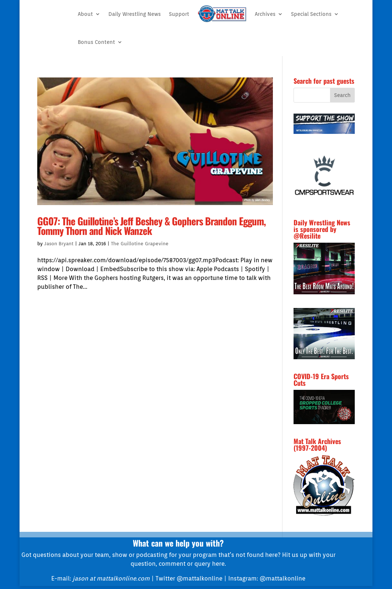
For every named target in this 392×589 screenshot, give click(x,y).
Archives (265, 14)
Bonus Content (96, 42)
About (85, 14)
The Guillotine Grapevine (140, 243)
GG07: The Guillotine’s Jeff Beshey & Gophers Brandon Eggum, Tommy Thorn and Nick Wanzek (151, 226)
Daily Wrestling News (134, 14)
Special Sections (311, 14)
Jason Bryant (58, 243)
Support (179, 14)
